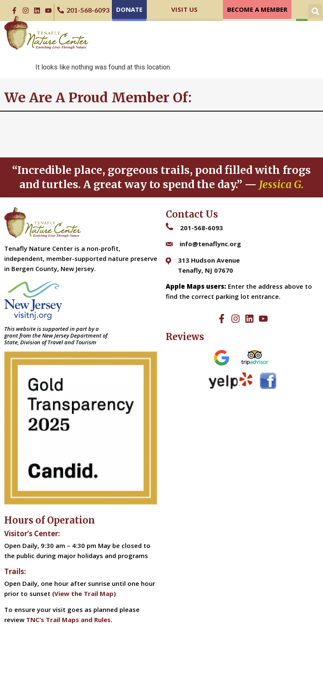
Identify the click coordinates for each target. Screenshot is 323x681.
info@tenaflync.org (210, 243)
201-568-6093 (201, 227)
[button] (315, 11)
